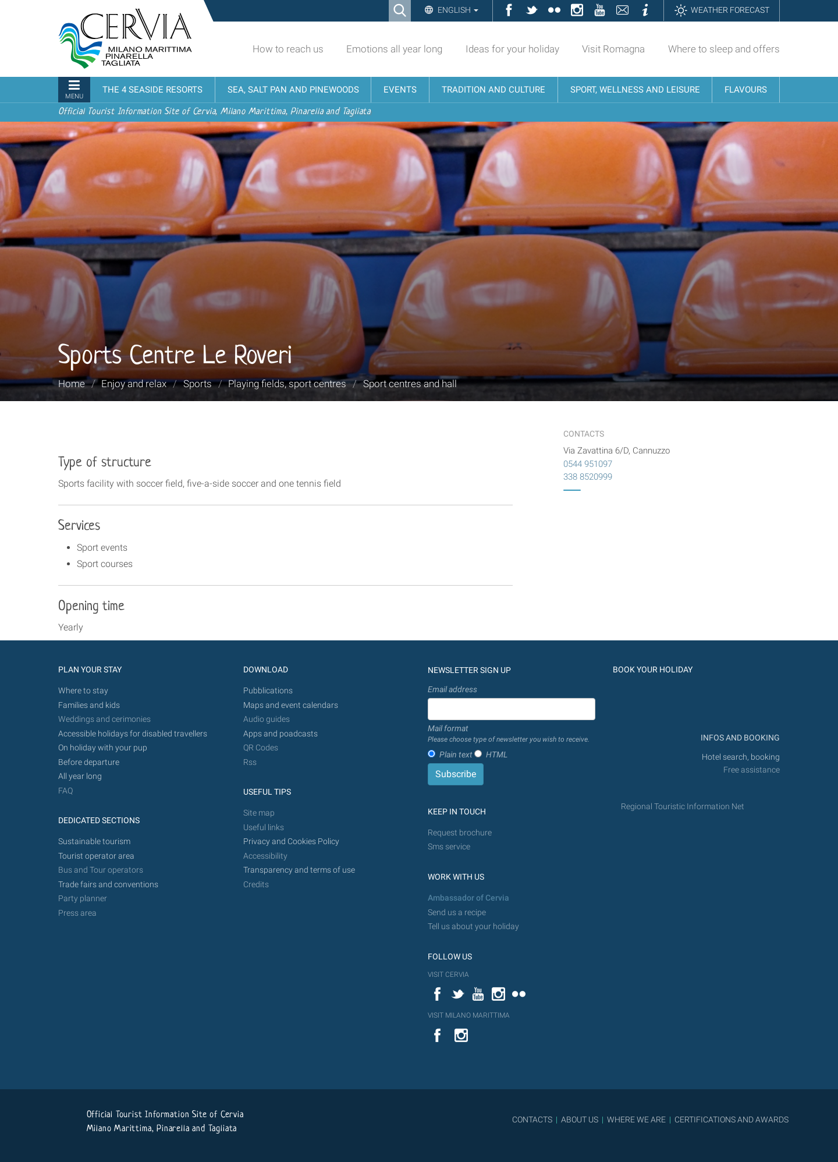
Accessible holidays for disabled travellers (132, 734)
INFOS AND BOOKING (739, 738)
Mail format (509, 734)
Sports (197, 383)
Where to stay (83, 691)
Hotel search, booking (741, 757)
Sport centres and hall (410, 383)
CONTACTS (532, 1119)
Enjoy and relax (133, 383)
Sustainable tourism (94, 841)
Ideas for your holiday (512, 49)
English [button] (457, 10)
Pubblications (268, 691)
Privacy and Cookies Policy (291, 841)
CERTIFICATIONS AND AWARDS (731, 1119)
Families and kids (89, 705)
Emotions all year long (394, 49)
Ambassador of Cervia (468, 898)
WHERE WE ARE (636, 1119)
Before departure (88, 762)
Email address (452, 689)
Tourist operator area (96, 856)
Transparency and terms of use (299, 870)
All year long (80, 776)
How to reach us (288, 49)
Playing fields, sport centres (287, 383)
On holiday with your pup (102, 748)
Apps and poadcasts (280, 734)
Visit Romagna (613, 49)
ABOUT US (579, 1119)
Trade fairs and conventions (108, 885)
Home (71, 383)
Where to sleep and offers (724, 49)
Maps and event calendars (290, 705)
